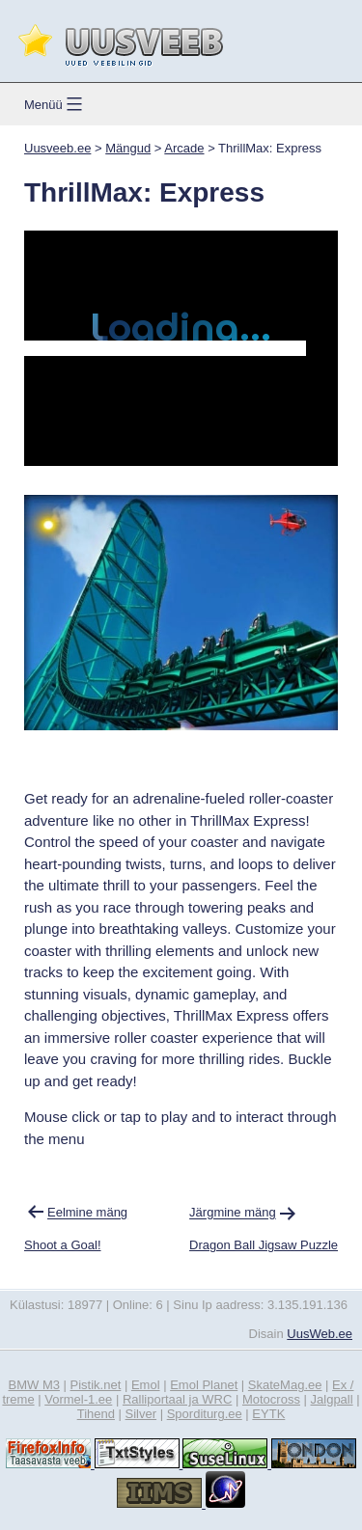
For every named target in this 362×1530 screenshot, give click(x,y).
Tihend (96, 1414)
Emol (145, 1385)
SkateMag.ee (285, 1385)
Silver (141, 1414)
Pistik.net (96, 1385)
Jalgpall (332, 1399)
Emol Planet (203, 1385)
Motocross (271, 1399)
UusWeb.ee (319, 1333)
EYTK (268, 1414)
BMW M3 (34, 1385)
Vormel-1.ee (78, 1399)
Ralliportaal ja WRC (177, 1399)
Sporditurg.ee (204, 1414)
